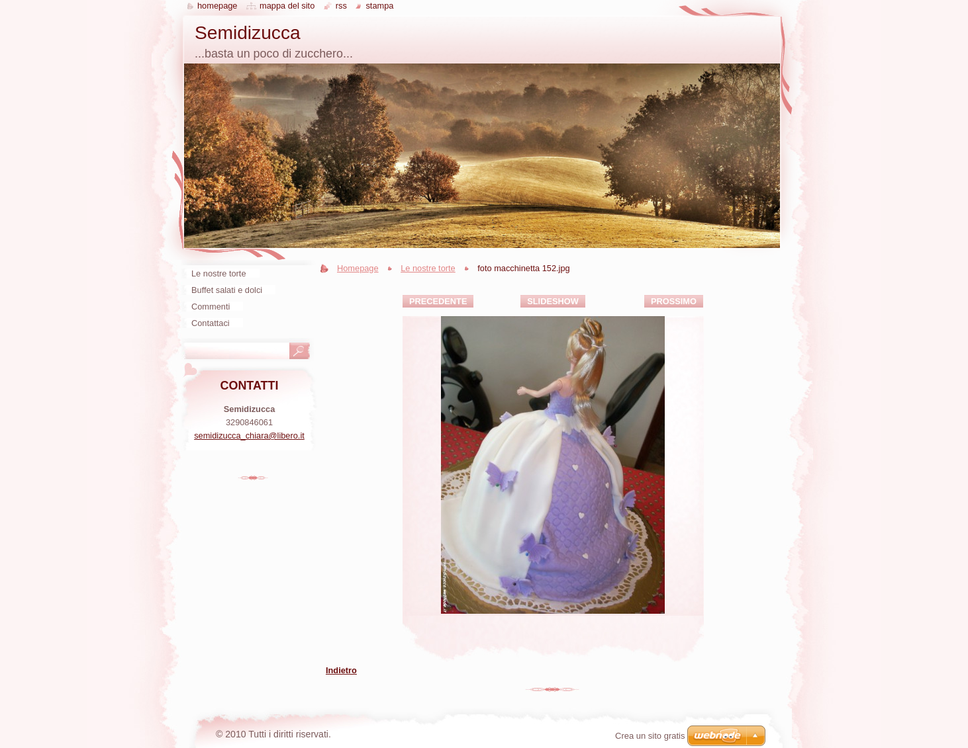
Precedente (438, 301)
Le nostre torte (428, 268)
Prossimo (674, 301)
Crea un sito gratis (650, 736)
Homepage (358, 268)
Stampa (379, 6)
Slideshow (553, 301)
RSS (341, 6)
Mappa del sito (287, 6)
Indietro (341, 670)
